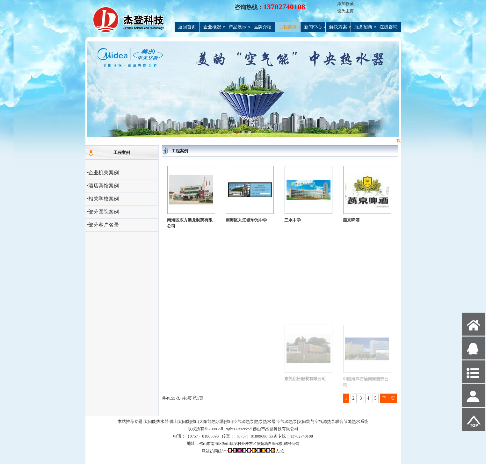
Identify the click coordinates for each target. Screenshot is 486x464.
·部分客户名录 (103, 225)
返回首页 (187, 27)
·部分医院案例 (103, 211)
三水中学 (292, 221)
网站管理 (97, 458)
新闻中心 (314, 27)
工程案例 (289, 27)
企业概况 (214, 27)
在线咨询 (388, 27)
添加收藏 (345, 3)
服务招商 (365, 27)
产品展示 (239, 27)
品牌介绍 (263, 27)
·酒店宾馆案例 (103, 185)
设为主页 (345, 11)
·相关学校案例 (103, 198)
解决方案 (340, 27)
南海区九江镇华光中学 (246, 220)
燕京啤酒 (351, 223)
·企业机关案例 (103, 172)
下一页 (388, 398)
